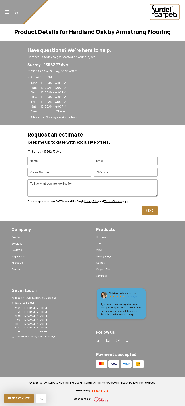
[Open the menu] (6, 11)
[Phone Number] (59, 172)
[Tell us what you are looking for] (92, 188)
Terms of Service (113, 201)
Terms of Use (147, 382)
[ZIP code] (126, 172)
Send (150, 210)
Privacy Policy (91, 201)
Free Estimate (19, 398)
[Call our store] (41, 398)
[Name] (59, 161)
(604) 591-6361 (41, 77)
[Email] (126, 161)
